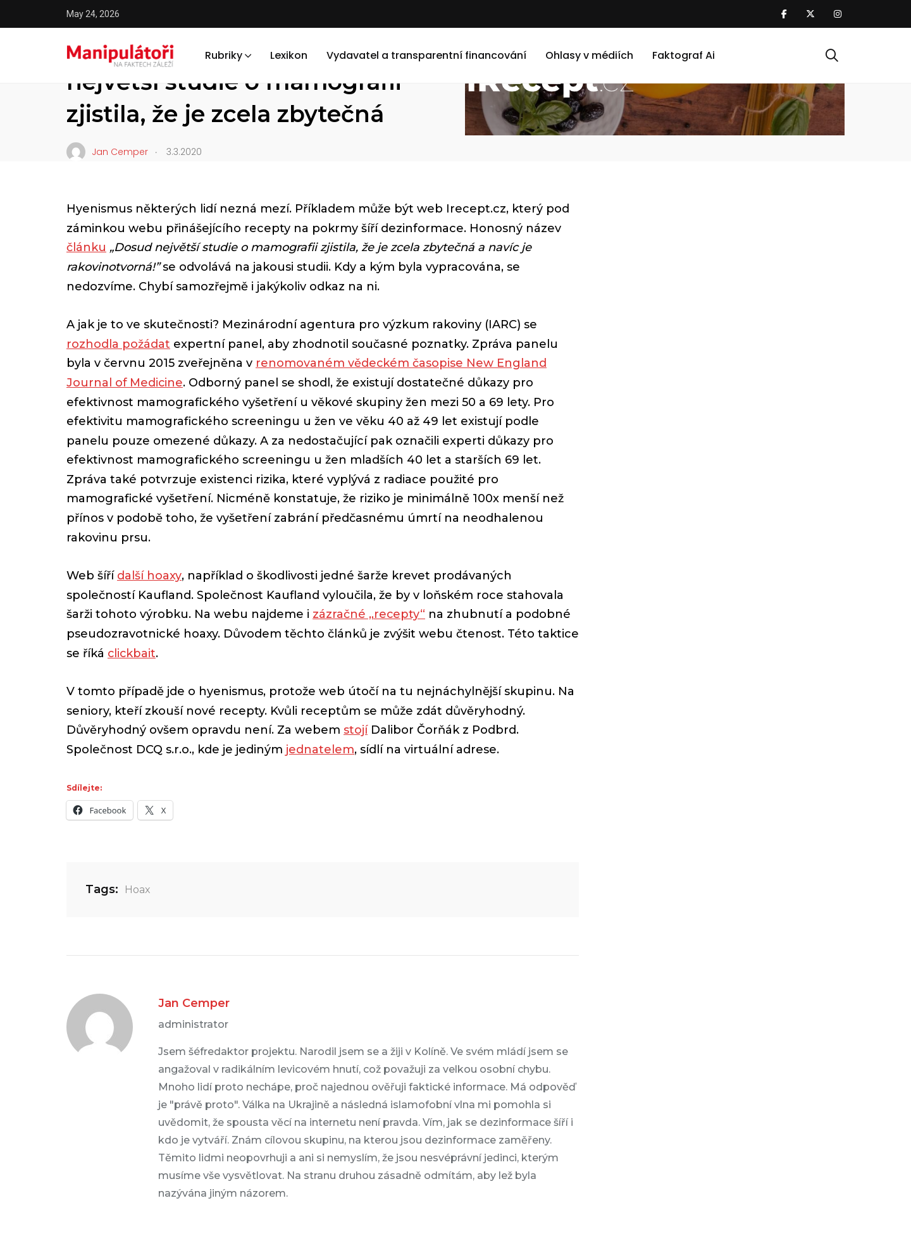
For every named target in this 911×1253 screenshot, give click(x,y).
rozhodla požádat (118, 344)
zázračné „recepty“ (369, 614)
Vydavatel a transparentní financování (426, 56)
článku (86, 247)
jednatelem (320, 749)
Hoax (138, 890)
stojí (356, 730)
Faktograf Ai (683, 56)
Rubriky (223, 56)
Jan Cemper (194, 1003)
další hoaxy (149, 576)
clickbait (132, 653)
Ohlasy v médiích (589, 56)
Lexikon (288, 56)
